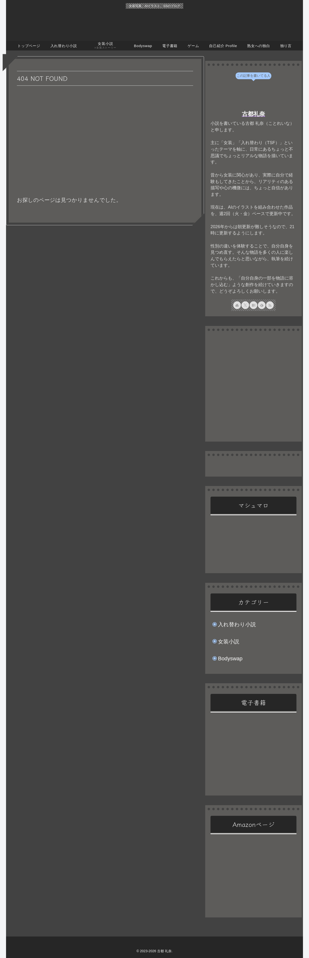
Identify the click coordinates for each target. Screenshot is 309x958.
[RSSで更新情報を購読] (270, 305)
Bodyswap (230, 658)
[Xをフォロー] (245, 305)
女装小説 (228, 642)
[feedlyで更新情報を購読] (262, 305)
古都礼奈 (253, 114)
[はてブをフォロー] (253, 305)
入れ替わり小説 (237, 624)
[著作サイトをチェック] (237, 305)
